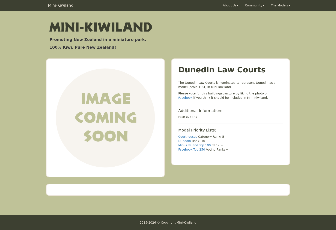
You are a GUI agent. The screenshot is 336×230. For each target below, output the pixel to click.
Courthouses (187, 136)
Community (254, 5)
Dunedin (184, 141)
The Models (280, 5)
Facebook (185, 97)
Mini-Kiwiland (61, 5)
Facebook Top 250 (191, 149)
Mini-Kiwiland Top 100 (194, 145)
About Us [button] (230, 5)
